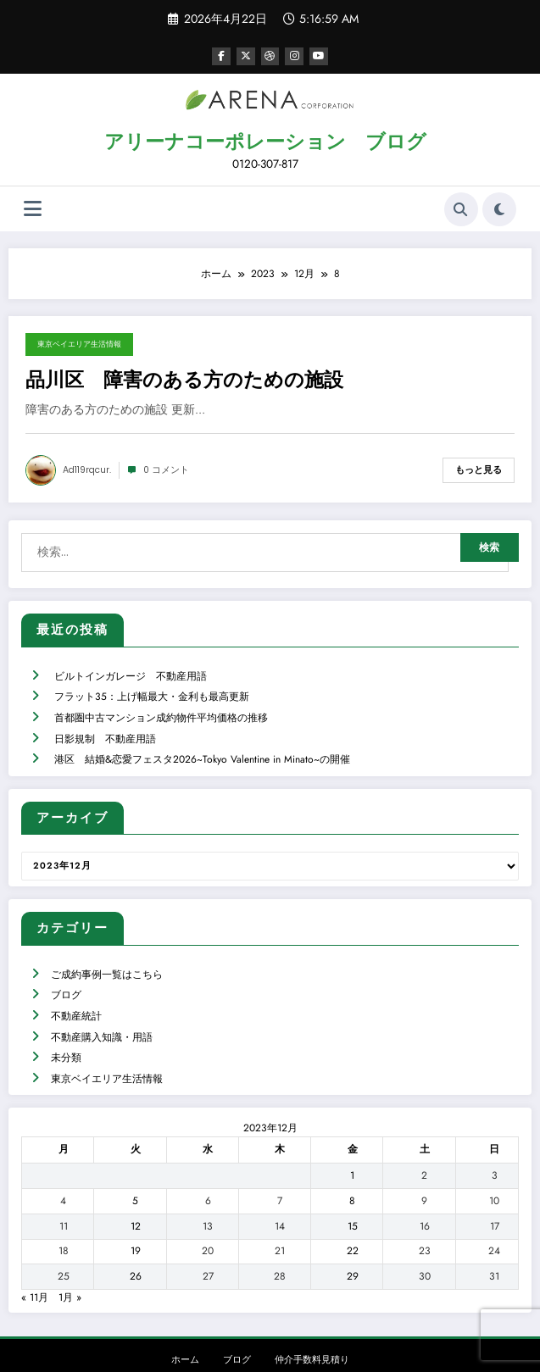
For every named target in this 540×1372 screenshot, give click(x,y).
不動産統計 (75, 986)
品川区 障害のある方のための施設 (184, 379)
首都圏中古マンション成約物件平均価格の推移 (160, 700)
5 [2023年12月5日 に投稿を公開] (135, 1163)
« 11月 (34, 1260)
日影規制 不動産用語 (104, 719)
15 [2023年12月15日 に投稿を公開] (353, 1189)
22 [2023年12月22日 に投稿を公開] (353, 1213)
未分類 (65, 1022)
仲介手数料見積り (312, 1322)
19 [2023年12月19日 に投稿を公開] (136, 1213)
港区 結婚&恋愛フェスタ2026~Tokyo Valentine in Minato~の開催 (201, 737)
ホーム (185, 1322)
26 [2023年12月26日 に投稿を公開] (136, 1239)
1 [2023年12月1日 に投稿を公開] (352, 1138)
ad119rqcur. (87, 468)
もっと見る (478, 468)
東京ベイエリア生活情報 (79, 343)
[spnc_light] (499, 208)
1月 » (69, 1260)
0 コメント (166, 468)
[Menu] (33, 208)
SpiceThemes (407, 1346)
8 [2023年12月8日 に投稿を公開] (352, 1163)
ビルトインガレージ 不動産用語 (129, 664)
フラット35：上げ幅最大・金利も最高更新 (150, 683)
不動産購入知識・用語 (101, 1005)
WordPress (254, 1346)
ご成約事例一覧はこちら (106, 950)
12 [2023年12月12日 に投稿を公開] (136, 1189)
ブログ (65, 967)
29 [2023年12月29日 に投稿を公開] (353, 1239)
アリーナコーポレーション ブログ (265, 140)
